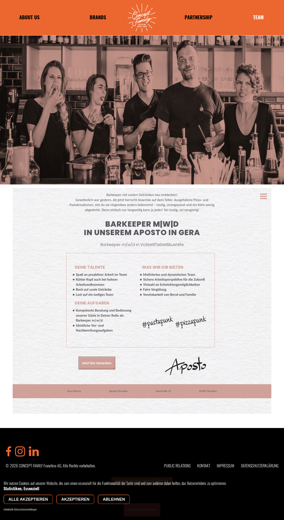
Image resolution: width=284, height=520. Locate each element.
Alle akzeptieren (28, 499)
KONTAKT (203, 465)
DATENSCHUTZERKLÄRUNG (259, 465)
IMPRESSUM (225, 465)
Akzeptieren (75, 499)
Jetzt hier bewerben (96, 363)
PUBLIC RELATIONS (177, 465)
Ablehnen (114, 499)
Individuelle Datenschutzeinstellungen (20, 509)
